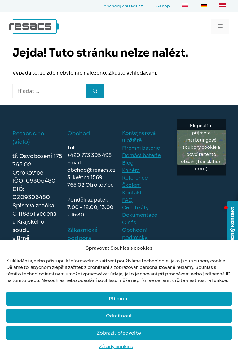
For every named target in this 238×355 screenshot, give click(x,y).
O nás (129, 222)
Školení (131, 185)
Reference (135, 178)
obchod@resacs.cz (91, 170)
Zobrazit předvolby (119, 333)
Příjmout (119, 299)
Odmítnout (119, 316)
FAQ (127, 200)
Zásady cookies (116, 346)
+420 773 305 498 (89, 155)
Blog (128, 163)
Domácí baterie (141, 155)
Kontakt (132, 192)
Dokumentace (139, 215)
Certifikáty (135, 207)
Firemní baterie (141, 148)
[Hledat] (95, 91)
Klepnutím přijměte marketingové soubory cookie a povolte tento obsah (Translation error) (201, 147)
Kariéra (131, 170)
